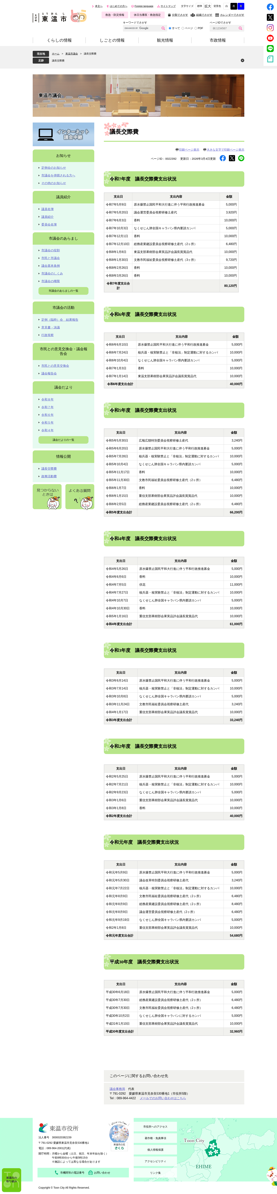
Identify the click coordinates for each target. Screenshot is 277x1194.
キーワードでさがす (135, 22)
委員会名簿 (49, 224)
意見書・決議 (50, 327)
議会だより (63, 387)
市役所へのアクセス (155, 1126)
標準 (199, 6)
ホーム (55, 53)
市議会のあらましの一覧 (63, 290)
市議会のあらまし (63, 238)
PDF (200, 28)
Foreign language (144, 6)
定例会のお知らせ (53, 167)
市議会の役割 (50, 250)
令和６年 (47, 414)
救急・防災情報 (114, 14)
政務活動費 (49, 476)
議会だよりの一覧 (63, 439)
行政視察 (47, 335)
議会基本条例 (50, 265)
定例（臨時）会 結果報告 (59, 319)
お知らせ (63, 156)
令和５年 (47, 422)
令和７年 (47, 407)
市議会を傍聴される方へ (58, 175)
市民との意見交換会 (55, 365)
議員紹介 (63, 197)
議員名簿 (47, 209)
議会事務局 (117, 1089)
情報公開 (63, 456)
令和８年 (47, 399)
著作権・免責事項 (155, 1138)
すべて (176, 28)
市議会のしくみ (52, 273)
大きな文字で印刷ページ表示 (225, 149)
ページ (189, 28)
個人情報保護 (155, 1149)
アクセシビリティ (155, 1161)
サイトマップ (168, 6)
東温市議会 (71, 53)
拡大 (207, 6)
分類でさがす (180, 14)
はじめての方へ (118, 6)
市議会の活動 (63, 308)
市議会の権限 (50, 281)
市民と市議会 (50, 258)
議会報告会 (49, 373)
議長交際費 (58, 60)
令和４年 (47, 430)
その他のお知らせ (53, 183)
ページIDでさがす (220, 22)
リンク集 (155, 1172)
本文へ (99, 6)
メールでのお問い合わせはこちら (163, 1098)
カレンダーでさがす (232, 14)
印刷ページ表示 (189, 149)
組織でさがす (204, 14)
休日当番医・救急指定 (147, 14)
